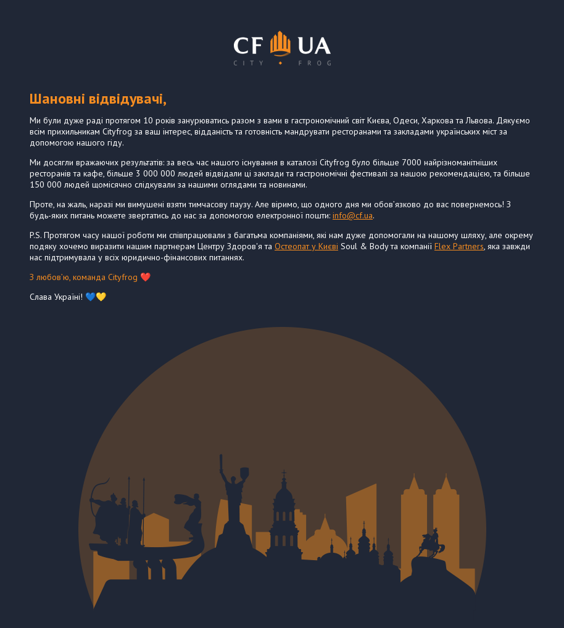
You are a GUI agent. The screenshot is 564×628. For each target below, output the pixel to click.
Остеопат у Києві (306, 246)
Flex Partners (459, 246)
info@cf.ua (353, 215)
